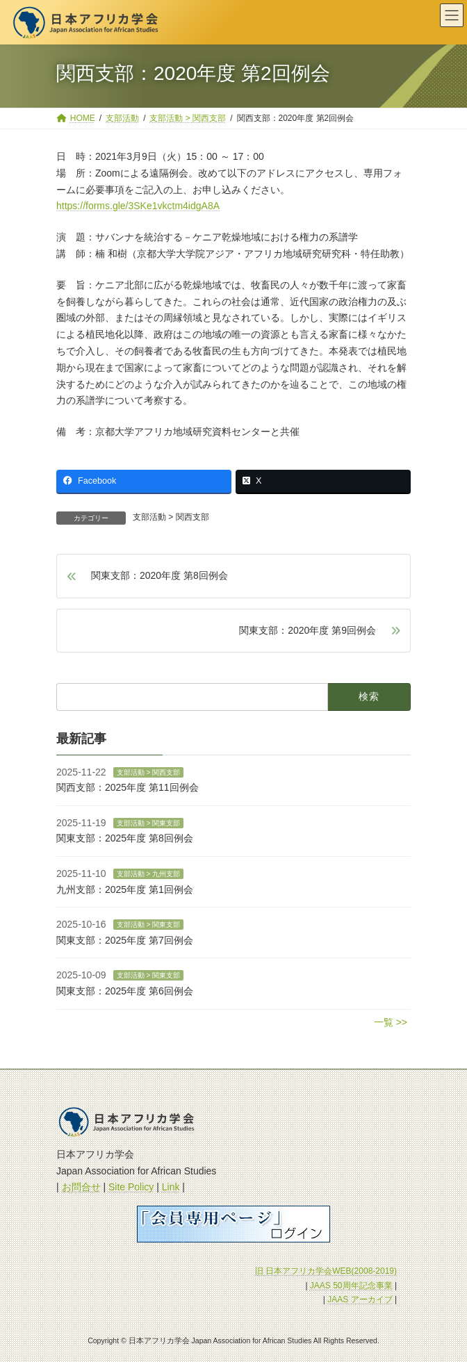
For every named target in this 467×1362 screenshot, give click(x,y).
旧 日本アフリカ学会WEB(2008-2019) (326, 1271)
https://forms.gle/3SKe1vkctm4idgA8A (138, 205)
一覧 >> (390, 1021)
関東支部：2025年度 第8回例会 (124, 838)
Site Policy (131, 1186)
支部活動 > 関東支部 (148, 822)
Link (171, 1186)
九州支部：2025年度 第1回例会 (124, 888)
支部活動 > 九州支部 (148, 873)
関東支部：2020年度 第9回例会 (307, 630)
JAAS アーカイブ (359, 1299)
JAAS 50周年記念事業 (351, 1285)
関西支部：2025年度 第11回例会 (127, 787)
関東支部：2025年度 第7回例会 (124, 939)
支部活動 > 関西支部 (171, 517)
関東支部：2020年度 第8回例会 (159, 575)
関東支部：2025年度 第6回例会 (124, 990)
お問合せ (81, 1186)
